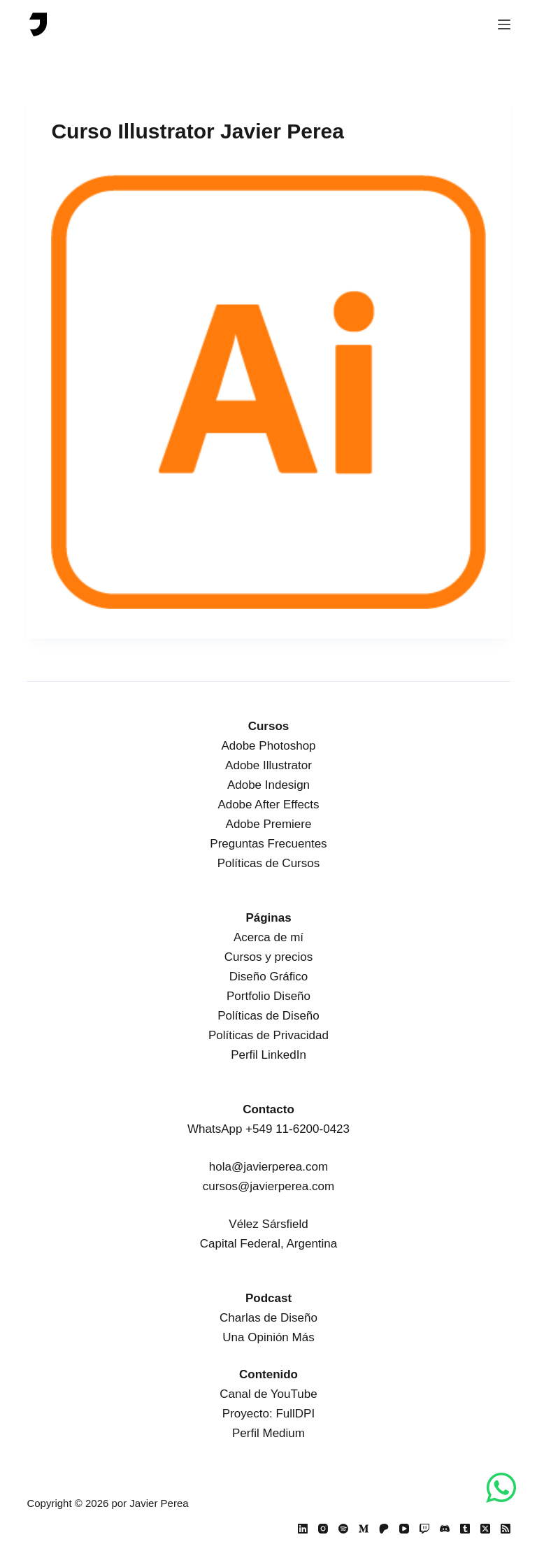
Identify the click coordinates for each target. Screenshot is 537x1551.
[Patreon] (384, 1529)
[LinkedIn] (303, 1529)
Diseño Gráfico (268, 976)
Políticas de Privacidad (268, 1035)
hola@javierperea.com (268, 1166)
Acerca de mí (268, 937)
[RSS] (505, 1529)
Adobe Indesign (268, 785)
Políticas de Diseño (268, 1015)
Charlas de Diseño (268, 1317)
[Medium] (363, 1529)
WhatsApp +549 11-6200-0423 (268, 1129)
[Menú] (504, 24)
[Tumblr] (465, 1529)
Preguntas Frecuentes (268, 843)
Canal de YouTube (268, 1394)
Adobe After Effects (268, 804)
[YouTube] (404, 1529)
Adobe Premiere (269, 824)
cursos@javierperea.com (268, 1186)
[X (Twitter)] (485, 1529)
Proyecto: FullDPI (268, 1413)
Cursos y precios (268, 957)
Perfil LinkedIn (268, 1055)
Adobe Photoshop (268, 745)
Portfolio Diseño (268, 996)
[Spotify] (343, 1529)
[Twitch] (424, 1529)
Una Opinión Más (268, 1337)
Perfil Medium (268, 1433)
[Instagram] (323, 1529)
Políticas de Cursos (268, 863)
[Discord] (445, 1529)
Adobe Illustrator (268, 765)
